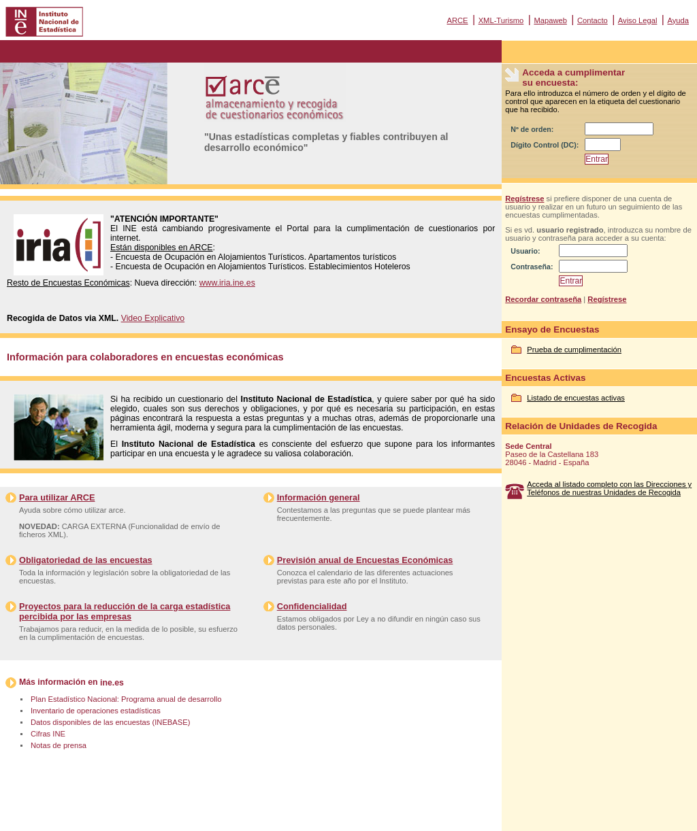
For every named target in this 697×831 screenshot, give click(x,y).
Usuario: (525, 251)
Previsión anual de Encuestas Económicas (365, 560)
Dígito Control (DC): (544, 145)
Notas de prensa (58, 745)
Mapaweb (550, 20)
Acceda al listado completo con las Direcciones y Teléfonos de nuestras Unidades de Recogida (609, 488)
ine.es (112, 683)
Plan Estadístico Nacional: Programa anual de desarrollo (126, 699)
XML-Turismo (501, 20)
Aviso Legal (638, 20)
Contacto (592, 20)
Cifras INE (48, 734)
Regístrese (524, 198)
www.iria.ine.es (227, 283)
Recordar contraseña (543, 299)
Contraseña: (531, 266)
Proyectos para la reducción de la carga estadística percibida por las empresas (124, 611)
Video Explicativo (153, 318)
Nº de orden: (531, 129)
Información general (318, 497)
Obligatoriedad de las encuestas (85, 560)
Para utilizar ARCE (57, 497)
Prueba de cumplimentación (574, 349)
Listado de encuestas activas (576, 398)
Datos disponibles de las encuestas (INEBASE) (110, 722)
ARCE (457, 20)
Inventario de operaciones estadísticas (96, 711)
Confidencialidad (312, 606)
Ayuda (678, 20)
